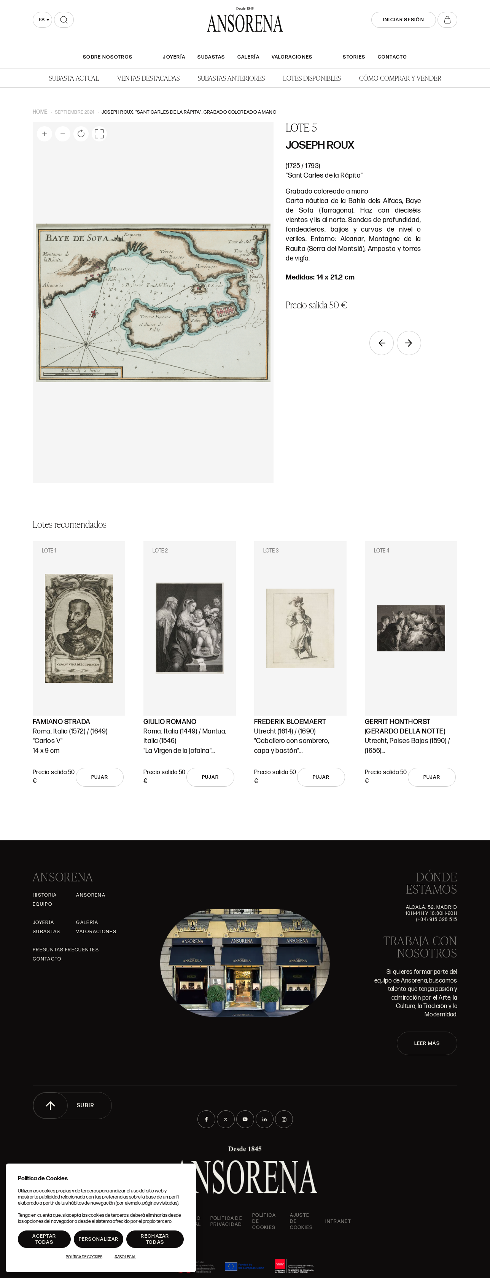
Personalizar (99, 1239)
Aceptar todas (44, 1239)
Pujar (99, 777)
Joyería (174, 57)
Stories (354, 57)
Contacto (392, 57)
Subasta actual (74, 78)
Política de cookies (264, 1221)
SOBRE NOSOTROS (107, 57)
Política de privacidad (226, 1221)
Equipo (42, 904)
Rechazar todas (155, 1239)
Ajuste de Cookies (301, 1221)
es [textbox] (42, 20)
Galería (248, 57)
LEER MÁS (427, 1043)
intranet (338, 1221)
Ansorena (90, 895)
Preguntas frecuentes (66, 950)
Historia (45, 895)
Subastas (211, 57)
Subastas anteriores (231, 78)
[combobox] (42, 19)
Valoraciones (292, 57)
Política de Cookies (84, 1257)
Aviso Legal (125, 1257)
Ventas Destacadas (148, 78)
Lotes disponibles (312, 78)
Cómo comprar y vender (400, 78)
